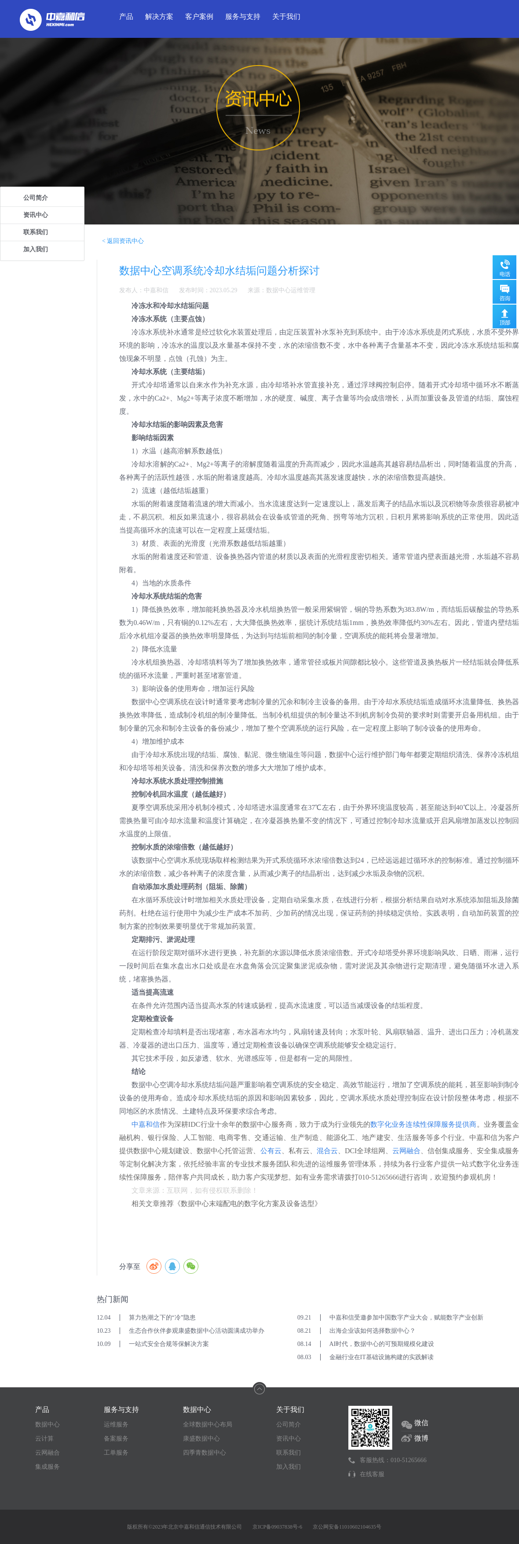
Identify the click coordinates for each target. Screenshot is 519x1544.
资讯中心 (35, 215)
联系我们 (35, 232)
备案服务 (116, 1438)
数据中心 (47, 1424)
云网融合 (47, 1452)
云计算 (44, 1438)
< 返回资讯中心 (123, 241)
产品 (126, 16)
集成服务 (47, 1466)
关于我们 (286, 16)
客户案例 (199, 16)
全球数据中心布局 (207, 1424)
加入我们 (35, 249)
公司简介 (35, 198)
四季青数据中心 (204, 1452)
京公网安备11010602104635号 (347, 1527)
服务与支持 (242, 16)
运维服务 (116, 1424)
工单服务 (116, 1452)
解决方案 (159, 16)
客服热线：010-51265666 (393, 1460)
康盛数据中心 (201, 1438)
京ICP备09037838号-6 (277, 1527)
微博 (421, 1438)
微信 (421, 1422)
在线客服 (372, 1474)
